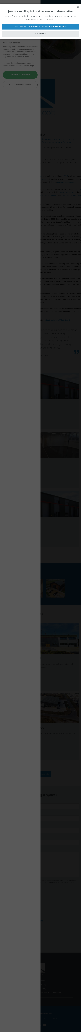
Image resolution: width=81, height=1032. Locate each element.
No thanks (40, 33)
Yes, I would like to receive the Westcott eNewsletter (40, 26)
